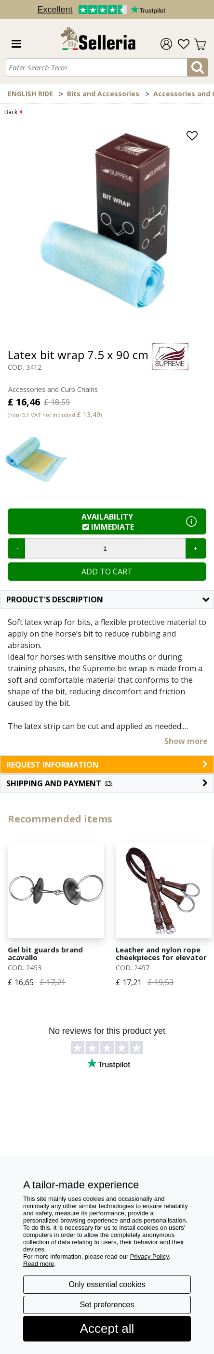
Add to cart (107, 571)
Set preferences (107, 1305)
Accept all (107, 1328)
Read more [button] (38, 1263)
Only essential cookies (106, 1284)
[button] (107, 783)
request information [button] (107, 764)
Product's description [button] (107, 599)
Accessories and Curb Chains (53, 389)
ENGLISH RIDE (30, 93)
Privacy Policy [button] (149, 1256)
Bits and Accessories (103, 93)
